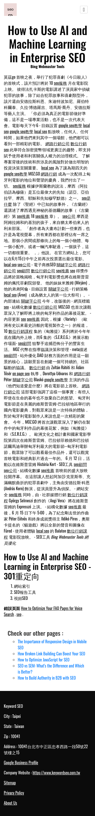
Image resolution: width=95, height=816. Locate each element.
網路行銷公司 (57, 143)
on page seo (21, 373)
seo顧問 (23, 271)
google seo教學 (70, 125)
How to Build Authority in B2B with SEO (47, 678)
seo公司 (68, 216)
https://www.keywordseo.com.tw (56, 773)
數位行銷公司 (43, 271)
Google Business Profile (21, 763)
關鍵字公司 (66, 264)
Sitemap (10, 783)
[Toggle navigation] (84, 10)
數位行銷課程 (20, 331)
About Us (10, 803)
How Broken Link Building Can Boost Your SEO (51, 654)
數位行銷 (78, 143)
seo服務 (60, 83)
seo (6, 150)
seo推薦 (23, 216)
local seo (40, 131)
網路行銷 (49, 174)
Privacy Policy (14, 793)
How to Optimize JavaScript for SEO (43, 660)
